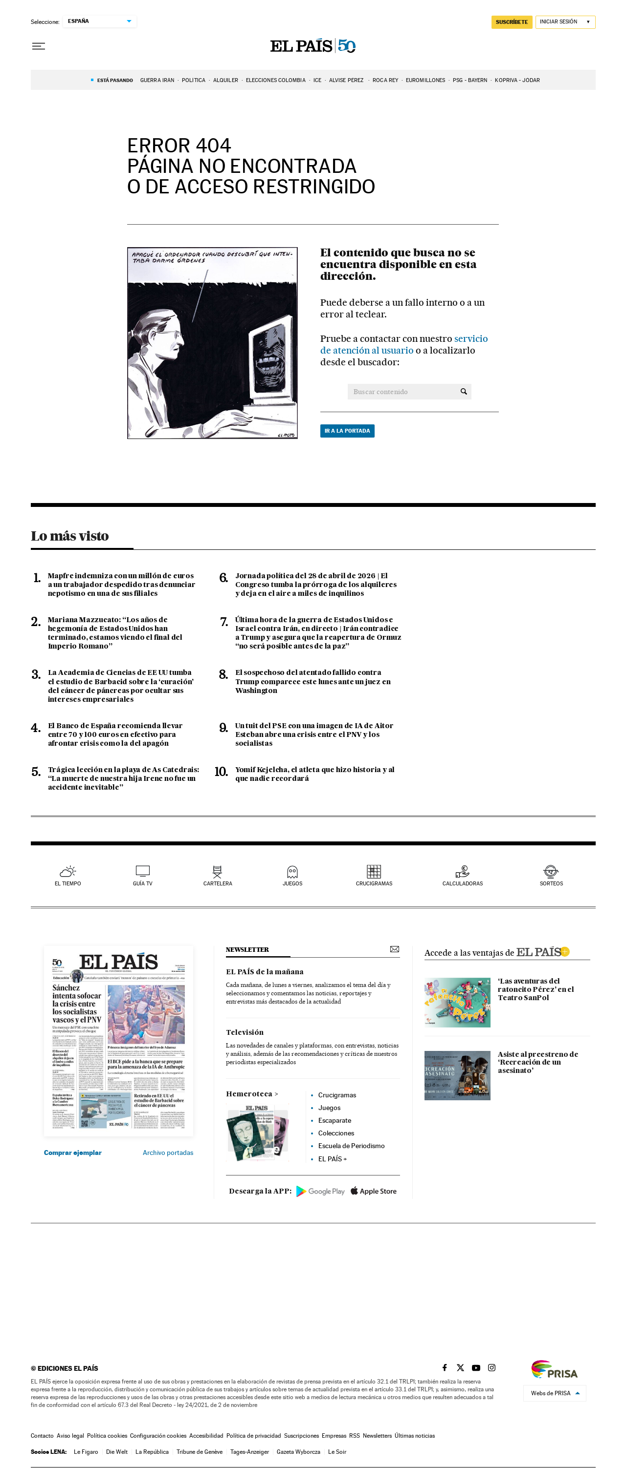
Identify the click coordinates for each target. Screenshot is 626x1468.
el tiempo (68, 884)
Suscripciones (301, 1436)
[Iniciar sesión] (566, 22)
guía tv (143, 884)
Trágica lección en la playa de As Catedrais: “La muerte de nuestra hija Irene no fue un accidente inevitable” (123, 779)
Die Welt (117, 1452)
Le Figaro (86, 1452)
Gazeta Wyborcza (298, 1452)
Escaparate (334, 1120)
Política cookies (107, 1436)
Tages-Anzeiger (249, 1452)
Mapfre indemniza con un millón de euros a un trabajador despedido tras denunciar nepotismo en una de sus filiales (122, 585)
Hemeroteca (249, 1094)
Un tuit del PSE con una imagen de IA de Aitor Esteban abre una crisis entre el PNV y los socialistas (314, 735)
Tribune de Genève (200, 1452)
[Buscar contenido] (463, 391)
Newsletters (377, 1436)
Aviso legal (70, 1436)
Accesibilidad (206, 1436)
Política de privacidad (253, 1436)
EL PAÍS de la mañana (265, 972)
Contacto (42, 1436)
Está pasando (115, 80)
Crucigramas (374, 884)
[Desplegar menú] (38, 46)
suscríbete (512, 22)
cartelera (217, 884)
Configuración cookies (158, 1436)
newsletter (247, 949)
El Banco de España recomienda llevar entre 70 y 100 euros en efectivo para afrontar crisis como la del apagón (115, 735)
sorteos (551, 884)
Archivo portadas (168, 1152)
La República (152, 1452)
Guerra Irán (157, 80)
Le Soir (337, 1452)
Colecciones (336, 1133)
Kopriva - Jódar (517, 80)
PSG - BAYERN (470, 80)
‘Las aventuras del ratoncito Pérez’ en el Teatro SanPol (536, 990)
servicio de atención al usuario (404, 344)
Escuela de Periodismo (351, 1146)
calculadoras (463, 884)
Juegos (329, 1107)
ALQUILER (225, 80)
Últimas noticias (415, 1436)
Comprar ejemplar (73, 1152)
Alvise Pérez (347, 80)
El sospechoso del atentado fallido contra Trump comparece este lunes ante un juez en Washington (313, 682)
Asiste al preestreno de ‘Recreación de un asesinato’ (538, 1063)
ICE (317, 80)
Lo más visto (70, 535)
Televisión (245, 1032)
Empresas (334, 1436)
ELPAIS (543, 950)
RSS (354, 1436)
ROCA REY (385, 80)
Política (193, 80)
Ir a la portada (347, 430)
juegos (292, 884)
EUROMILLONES (425, 80)
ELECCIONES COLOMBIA (276, 80)
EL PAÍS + (332, 1159)
